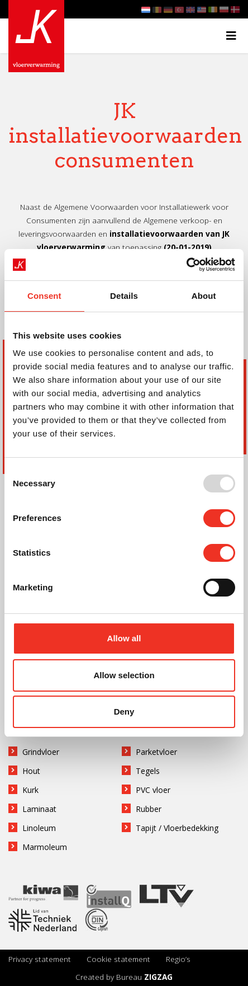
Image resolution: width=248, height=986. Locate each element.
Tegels (148, 771)
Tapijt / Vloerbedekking (177, 828)
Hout (31, 771)
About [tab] (204, 296)
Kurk (30, 790)
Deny (124, 711)
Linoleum (39, 828)
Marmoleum (44, 847)
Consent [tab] (44, 296)
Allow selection (123, 675)
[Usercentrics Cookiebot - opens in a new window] (186, 264)
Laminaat (39, 809)
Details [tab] (124, 296)
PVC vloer (153, 790)
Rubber (148, 809)
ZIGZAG (158, 976)
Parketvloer (156, 751)
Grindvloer (40, 751)
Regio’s (178, 959)
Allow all (124, 638)
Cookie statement (118, 959)
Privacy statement (39, 959)
